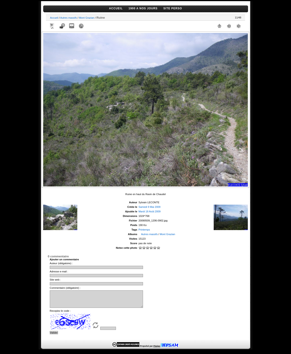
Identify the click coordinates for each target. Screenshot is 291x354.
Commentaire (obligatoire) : (65, 287)
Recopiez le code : (60, 314)
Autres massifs (68, 17)
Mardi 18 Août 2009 (149, 211)
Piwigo (156, 349)
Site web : (55, 279)
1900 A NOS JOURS (143, 8)
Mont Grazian (86, 17)
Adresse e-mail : (59, 271)
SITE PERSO (172, 8)
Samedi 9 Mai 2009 (149, 207)
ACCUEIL (116, 8)
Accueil (54, 17)
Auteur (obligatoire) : (61, 263)
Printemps (144, 229)
